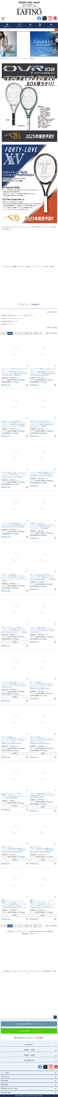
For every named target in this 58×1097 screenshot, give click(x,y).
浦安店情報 (4, 1080)
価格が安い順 (28, 333)
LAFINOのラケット (7, 25)
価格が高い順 (37, 333)
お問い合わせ (5, 1077)
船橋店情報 (4, 1084)
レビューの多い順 (18, 333)
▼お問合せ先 (29, 1060)
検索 (56, 29)
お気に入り (19, 25)
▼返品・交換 (29, 1055)
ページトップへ (55, 1017)
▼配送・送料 (29, 1050)
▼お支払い (29, 1045)
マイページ (30, 25)
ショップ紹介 (5, 1073)
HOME (2, 58)
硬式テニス (9, 58)
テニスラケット (17, 58)
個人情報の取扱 (6, 1092)
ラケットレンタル (51, 25)
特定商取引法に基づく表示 (9, 1088)
